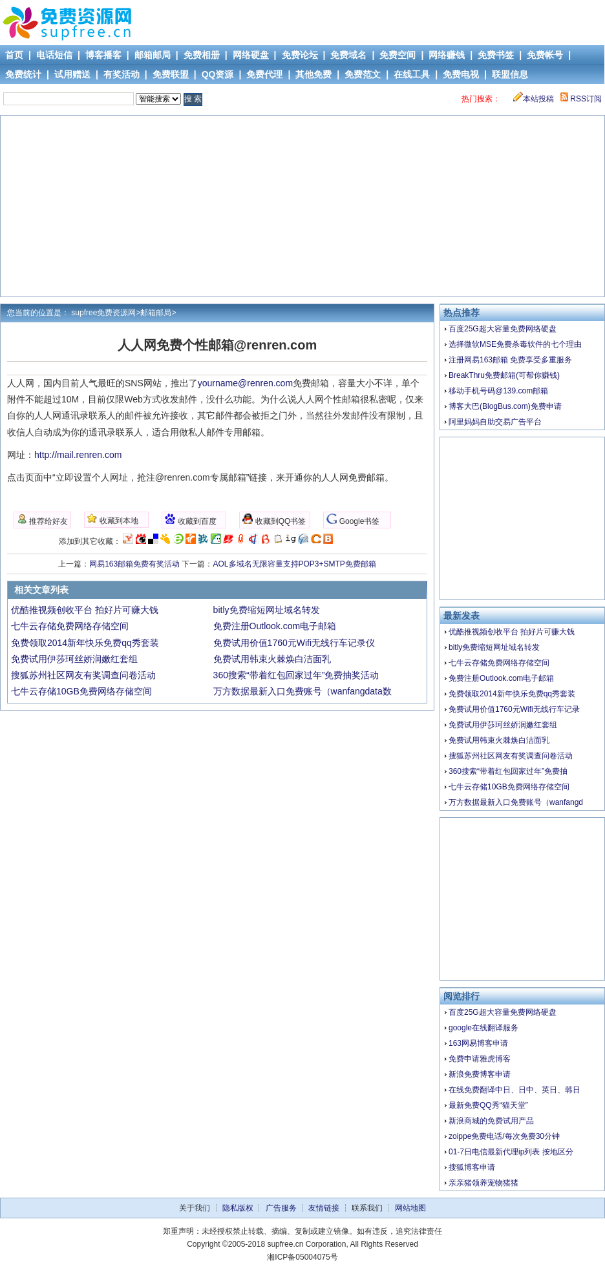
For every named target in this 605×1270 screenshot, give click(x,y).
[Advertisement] (303, 206)
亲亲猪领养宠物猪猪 (483, 1182)
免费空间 (397, 55)
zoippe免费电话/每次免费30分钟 (504, 1136)
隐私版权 (237, 1208)
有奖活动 (121, 74)
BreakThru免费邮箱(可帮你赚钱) (504, 375)
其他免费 (313, 74)
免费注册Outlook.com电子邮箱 (501, 678)
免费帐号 (545, 55)
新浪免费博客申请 (480, 1074)
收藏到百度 (190, 520)
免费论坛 (300, 55)
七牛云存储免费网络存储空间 (499, 662)
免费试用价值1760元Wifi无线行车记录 (514, 709)
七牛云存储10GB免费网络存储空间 (509, 786)
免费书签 (496, 55)
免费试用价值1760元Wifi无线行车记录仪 (294, 643)
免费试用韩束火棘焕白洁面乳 (499, 740)
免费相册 (202, 55)
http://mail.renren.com (78, 455)
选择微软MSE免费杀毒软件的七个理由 (515, 344)
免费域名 (348, 55)
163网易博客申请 (478, 1043)
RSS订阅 (581, 98)
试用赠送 (72, 74)
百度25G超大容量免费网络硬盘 (503, 328)
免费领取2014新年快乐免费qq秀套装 (512, 693)
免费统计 (23, 74)
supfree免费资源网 (103, 312)
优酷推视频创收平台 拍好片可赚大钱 (512, 631)
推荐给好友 (42, 520)
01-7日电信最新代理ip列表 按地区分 (511, 1151)
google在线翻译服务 (483, 1027)
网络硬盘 (251, 55)
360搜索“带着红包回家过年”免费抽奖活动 (296, 675)
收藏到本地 (112, 519)
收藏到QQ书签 (274, 520)
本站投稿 (533, 98)
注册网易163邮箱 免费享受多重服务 (510, 359)
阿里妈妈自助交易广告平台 (495, 421)
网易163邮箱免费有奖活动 (134, 563)
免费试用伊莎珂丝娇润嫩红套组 (503, 724)
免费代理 (264, 74)
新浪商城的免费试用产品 (491, 1120)
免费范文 (363, 74)
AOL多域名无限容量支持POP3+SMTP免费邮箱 (294, 563)
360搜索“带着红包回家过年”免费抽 (508, 771)
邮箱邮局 (152, 55)
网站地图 (410, 1208)
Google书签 (352, 520)
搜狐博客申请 (472, 1167)
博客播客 (103, 55)
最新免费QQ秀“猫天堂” (488, 1105)
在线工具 (412, 74)
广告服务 (281, 1208)
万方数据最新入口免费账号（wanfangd (516, 802)
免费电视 (461, 74)
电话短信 (54, 55)
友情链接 (323, 1208)
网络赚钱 (447, 55)
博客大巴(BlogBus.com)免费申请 (505, 406)
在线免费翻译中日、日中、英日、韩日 (514, 1089)
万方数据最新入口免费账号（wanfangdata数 (302, 691)
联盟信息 (510, 74)
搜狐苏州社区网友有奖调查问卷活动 (511, 755)
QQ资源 (218, 74)
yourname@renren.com (245, 383)
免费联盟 (171, 74)
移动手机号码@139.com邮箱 (498, 390)
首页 (14, 55)
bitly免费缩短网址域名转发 (494, 647)
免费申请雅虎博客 (480, 1058)
